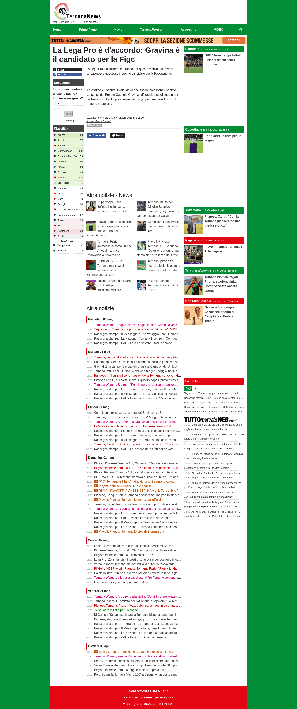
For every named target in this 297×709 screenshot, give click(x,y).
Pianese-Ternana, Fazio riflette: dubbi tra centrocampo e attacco (137, 605)
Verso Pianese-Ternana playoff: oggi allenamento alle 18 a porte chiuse (142, 665)
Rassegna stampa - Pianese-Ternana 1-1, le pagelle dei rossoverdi (139, 430)
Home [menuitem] (57, 29)
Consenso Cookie (139, 690)
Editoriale (192, 49)
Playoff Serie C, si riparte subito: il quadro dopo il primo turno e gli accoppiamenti (148, 380)
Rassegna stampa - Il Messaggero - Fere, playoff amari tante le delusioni (143, 628)
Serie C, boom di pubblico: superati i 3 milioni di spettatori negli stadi (140, 660)
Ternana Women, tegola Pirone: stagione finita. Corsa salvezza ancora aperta (146, 325)
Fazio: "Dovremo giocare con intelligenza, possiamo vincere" (114, 285)
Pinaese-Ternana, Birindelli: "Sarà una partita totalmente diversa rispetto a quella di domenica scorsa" (162, 550)
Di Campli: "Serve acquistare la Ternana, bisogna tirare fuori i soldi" (139, 614)
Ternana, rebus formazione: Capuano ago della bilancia (133, 651)
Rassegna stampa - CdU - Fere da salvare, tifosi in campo (133, 343)
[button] (68, 114)
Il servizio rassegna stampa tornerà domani (123, 582)
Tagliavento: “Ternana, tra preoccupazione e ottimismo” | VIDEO (137, 329)
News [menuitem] (118, 29)
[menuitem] (241, 29)
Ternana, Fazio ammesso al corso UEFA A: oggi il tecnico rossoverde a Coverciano (149, 417)
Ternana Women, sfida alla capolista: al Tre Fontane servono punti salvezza (144, 577)
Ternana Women (197, 270)
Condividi (96, 135)
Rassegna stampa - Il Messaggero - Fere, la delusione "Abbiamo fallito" (142, 393)
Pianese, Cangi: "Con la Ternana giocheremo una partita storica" (137, 495)
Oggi (188, 388)
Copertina (192, 129)
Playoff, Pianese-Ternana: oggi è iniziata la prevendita (130, 670)
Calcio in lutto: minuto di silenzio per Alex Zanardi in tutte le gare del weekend (146, 573)
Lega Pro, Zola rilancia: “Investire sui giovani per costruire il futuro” (138, 559)
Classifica (61, 128)
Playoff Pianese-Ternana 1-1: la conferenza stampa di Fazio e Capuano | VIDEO (148, 472)
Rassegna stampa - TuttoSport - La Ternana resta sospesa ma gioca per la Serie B (149, 623)
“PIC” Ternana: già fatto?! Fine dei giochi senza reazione (134, 481)
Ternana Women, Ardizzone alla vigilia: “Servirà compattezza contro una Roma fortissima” (154, 596)
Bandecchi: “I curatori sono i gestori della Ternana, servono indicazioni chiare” (146, 375)
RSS (170, 697)
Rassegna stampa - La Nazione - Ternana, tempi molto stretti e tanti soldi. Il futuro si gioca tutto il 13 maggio (166, 389)
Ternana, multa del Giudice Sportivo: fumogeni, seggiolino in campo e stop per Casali (151, 371)
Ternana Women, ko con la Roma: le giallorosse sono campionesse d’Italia (144, 508)
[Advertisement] (214, 180)
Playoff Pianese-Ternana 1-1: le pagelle (123, 486)
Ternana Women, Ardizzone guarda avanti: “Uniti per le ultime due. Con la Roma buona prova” (157, 421)
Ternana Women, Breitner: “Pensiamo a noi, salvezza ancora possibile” (141, 384)
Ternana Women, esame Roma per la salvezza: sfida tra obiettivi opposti (142, 656)
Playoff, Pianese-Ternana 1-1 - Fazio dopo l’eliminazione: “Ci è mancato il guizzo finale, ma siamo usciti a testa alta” (172, 468)
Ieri (195, 388)
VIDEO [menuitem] (218, 29)
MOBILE (161, 697)
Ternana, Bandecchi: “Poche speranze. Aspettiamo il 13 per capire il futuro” (144, 444)
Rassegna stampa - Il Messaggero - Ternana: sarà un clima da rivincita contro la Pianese (153, 522)
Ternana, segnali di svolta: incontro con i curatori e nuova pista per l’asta (142, 357)
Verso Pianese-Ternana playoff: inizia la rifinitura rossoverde (134, 564)
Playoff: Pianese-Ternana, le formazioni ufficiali (128, 499)
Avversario (193, 210)
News (99, 117)
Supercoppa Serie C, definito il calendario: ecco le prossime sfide (112, 207)
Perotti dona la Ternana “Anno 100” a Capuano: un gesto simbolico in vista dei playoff (151, 674)
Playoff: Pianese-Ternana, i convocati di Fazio (163, 285)
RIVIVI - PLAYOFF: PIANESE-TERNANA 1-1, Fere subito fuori (138, 490)
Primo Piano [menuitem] (88, 29)
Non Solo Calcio (197, 300)
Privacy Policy (160, 690)
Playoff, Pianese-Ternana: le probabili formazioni (129, 531)
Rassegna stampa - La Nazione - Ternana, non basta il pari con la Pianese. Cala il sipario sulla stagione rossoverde (171, 435)
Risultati (68, 120)
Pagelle (190, 240)
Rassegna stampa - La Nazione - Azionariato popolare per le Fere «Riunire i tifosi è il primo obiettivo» (162, 513)
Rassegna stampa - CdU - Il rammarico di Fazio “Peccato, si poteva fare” (143, 398)
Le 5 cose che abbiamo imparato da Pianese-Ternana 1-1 (132, 426)
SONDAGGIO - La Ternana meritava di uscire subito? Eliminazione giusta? (144, 477)
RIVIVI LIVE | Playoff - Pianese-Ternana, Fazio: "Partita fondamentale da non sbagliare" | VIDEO (159, 568)
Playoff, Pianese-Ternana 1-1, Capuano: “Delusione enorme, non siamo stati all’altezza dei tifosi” (159, 463)
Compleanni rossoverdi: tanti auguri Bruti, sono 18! (164, 226)
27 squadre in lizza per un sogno (116, 610)
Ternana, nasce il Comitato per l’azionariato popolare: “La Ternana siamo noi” (145, 601)
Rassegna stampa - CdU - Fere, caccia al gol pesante (130, 637)
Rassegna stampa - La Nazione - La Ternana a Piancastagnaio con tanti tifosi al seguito (153, 632)
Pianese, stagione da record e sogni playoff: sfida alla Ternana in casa (141, 619)
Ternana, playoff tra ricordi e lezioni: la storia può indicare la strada (164, 266)
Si (58, 103)
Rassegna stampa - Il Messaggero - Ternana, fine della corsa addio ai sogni (144, 440)
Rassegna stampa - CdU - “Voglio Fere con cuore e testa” (132, 517)
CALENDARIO (132, 697)
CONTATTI (148, 697)
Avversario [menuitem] (188, 29)
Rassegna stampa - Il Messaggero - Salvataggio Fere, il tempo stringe (141, 334)
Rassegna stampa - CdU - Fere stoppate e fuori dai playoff (133, 449)
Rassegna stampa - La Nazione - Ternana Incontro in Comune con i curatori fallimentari (152, 338)
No (58, 108)
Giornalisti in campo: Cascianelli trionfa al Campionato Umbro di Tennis (141, 366)
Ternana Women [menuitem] (151, 29)
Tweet (117, 135)
